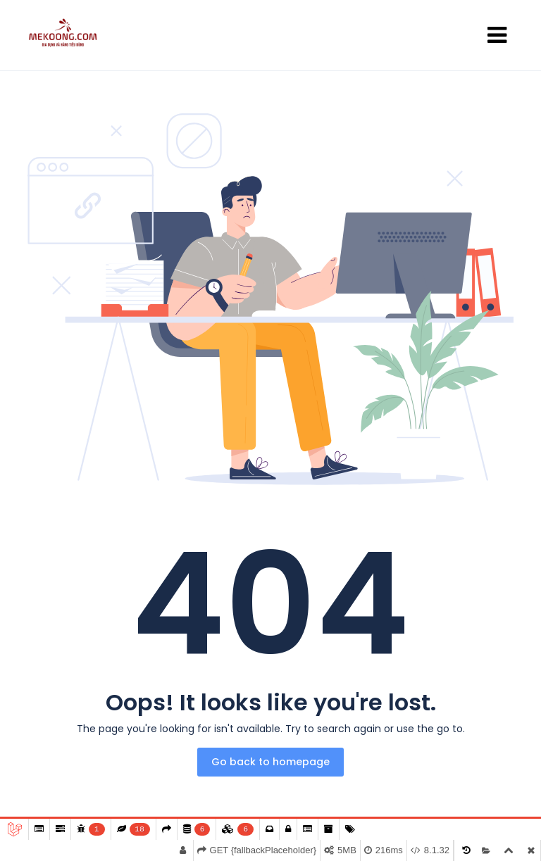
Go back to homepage (270, 762)
